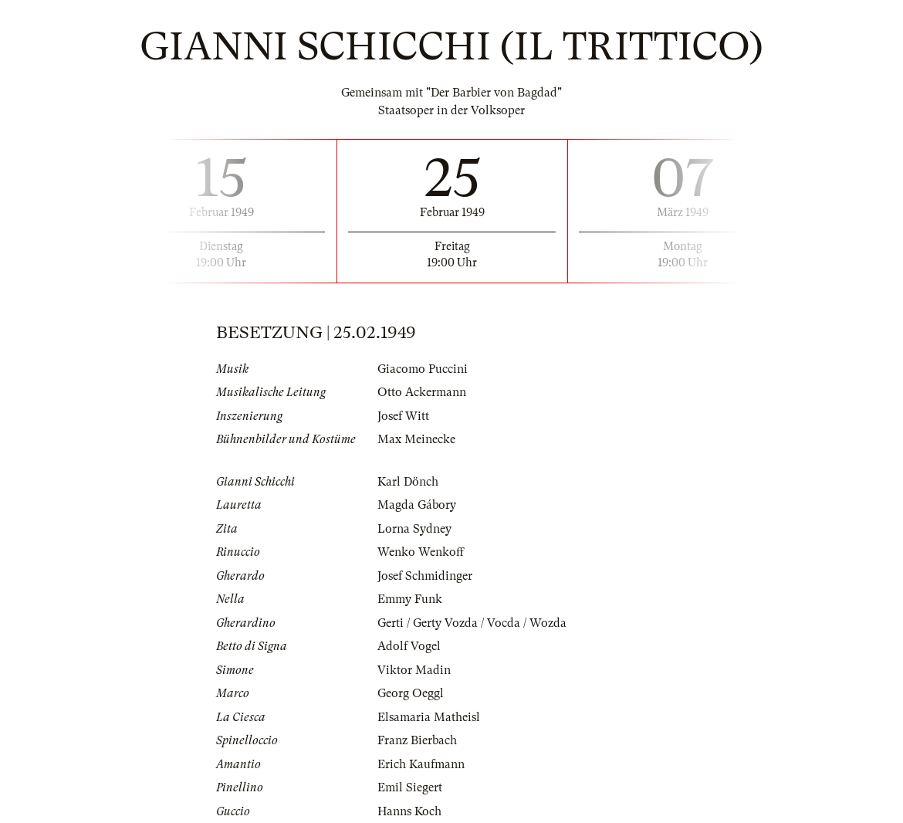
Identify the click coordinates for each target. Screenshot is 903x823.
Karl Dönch (407, 482)
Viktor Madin (414, 670)
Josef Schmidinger (424, 576)
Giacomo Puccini (422, 369)
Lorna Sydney (414, 529)
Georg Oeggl (410, 693)
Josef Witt (403, 416)
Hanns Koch (409, 811)
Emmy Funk (409, 599)
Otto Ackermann (421, 392)
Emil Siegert (409, 787)
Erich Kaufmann (421, 764)
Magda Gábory (416, 505)
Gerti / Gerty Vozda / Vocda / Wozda (471, 623)
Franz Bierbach (417, 740)
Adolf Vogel (409, 646)
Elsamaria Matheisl (428, 717)
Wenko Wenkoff (420, 552)
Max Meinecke (416, 439)
